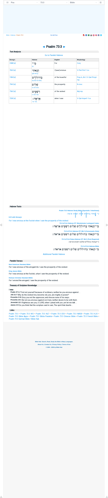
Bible (7, 35)
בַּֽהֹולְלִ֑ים (87, 213)
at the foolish (29, 221)
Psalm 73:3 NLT (42, 314)
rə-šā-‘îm (35, 94)
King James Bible (15, 271)
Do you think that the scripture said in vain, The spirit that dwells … (42, 305)
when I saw (40, 221)
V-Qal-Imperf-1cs (84, 98)
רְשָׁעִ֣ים (75, 213)
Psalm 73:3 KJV (91, 314)
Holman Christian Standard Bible (21, 278)
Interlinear (94, 210)
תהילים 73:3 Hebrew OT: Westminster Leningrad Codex (79, 223)
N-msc (79, 84)
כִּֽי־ (98, 213)
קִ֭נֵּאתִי (93, 213)
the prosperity (51, 221)
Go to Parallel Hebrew (54, 55)
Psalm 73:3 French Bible (87, 316)
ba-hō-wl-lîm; (37, 80)
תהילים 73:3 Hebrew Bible (90, 246)
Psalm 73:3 (13, 314)
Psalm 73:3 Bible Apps (18, 316)
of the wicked (62, 221)
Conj (79, 63)
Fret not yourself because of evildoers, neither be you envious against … (45, 292)
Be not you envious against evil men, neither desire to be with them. (44, 300)
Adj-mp (80, 91)
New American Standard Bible (20, 264)
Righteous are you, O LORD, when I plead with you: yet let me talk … (44, 302)
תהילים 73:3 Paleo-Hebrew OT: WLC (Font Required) (80, 239)
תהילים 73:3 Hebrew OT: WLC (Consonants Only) (81, 231)
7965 (11, 84)
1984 (11, 77)
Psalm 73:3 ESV (58, 314)
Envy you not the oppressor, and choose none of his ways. (40, 297)
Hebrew (13, 35)
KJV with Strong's (15, 217)
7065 (11, 70)
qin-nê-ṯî (35, 73)
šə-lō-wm (35, 87)
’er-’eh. (34, 101)
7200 (11, 98)
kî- (33, 66)
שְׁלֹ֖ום (81, 213)
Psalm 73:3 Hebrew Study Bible (70, 210)
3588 (11, 63)
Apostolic (86, 210)
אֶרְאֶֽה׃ (69, 213)
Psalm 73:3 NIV (27, 314)
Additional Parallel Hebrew (54, 254)
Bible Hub (35, 319)
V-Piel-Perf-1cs (83, 70)
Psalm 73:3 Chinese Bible (64, 316)
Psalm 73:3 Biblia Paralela (41, 316)
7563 (11, 91)
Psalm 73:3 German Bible (19, 319)
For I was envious (16, 221)
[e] (15, 63)
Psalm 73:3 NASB (74, 314)
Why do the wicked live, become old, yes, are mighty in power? (40, 295)
